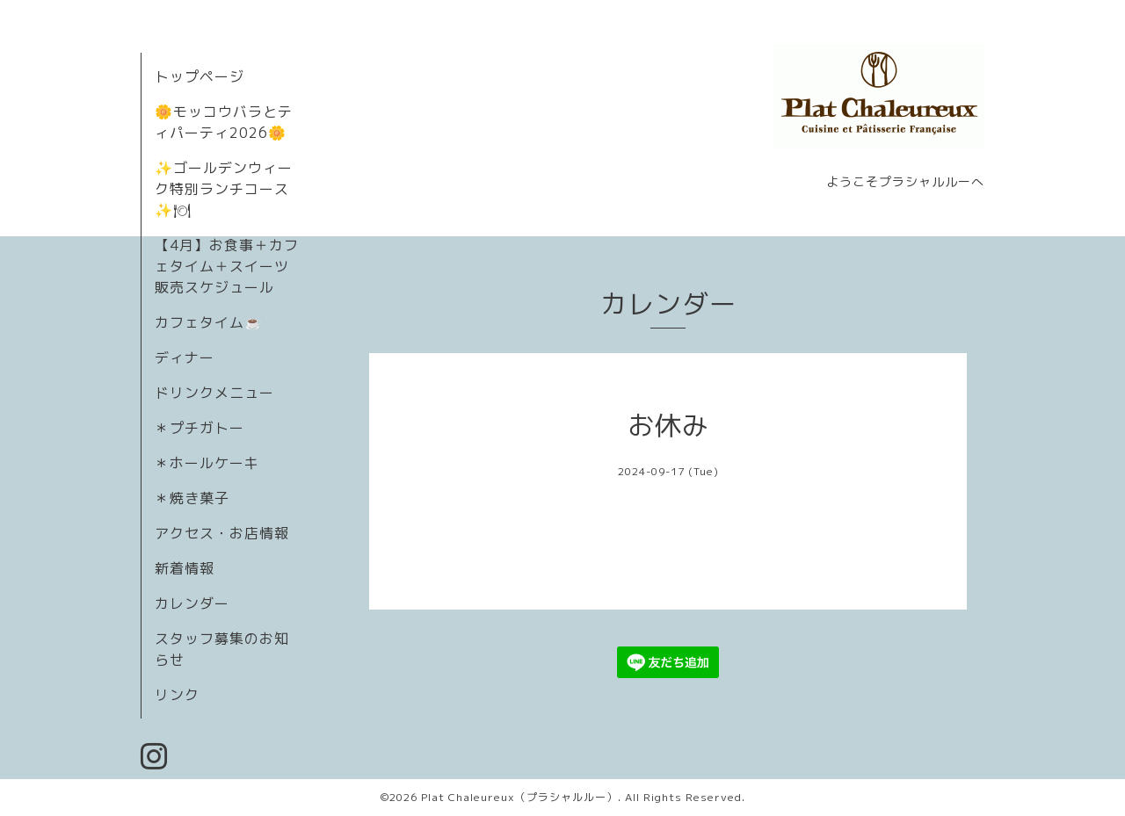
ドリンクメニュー (214, 392)
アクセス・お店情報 (222, 533)
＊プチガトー (199, 427)
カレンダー (192, 603)
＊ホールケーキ (207, 463)
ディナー (184, 357)
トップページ (199, 76)
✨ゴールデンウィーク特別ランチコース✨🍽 (224, 189)
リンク (177, 694)
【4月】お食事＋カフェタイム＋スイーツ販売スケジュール (227, 266)
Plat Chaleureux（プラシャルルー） (519, 797)
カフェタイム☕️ (209, 322)
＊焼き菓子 (192, 498)
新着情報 (184, 568)
